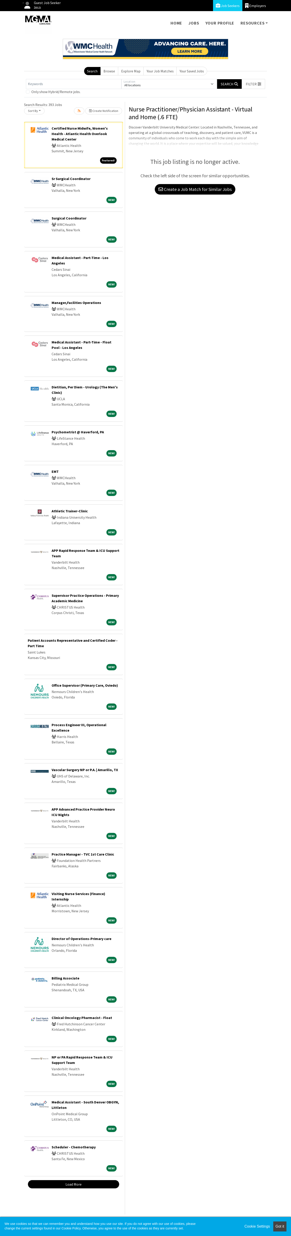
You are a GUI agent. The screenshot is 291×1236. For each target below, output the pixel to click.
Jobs (193, 23)
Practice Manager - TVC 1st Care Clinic (83, 854)
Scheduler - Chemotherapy (74, 1147)
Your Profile (220, 23)
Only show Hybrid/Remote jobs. (55, 91)
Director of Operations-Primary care (81, 938)
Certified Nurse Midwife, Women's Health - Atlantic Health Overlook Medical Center (80, 133)
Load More (73, 1184)
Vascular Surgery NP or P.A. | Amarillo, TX (85, 769)
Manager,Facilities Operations (76, 302)
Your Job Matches (160, 71)
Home (176, 23)
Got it (280, 1226)
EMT (55, 471)
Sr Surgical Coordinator (71, 178)
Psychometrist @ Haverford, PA (78, 432)
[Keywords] (73, 84)
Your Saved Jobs (192, 71)
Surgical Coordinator (69, 218)
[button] (253, 84)
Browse (109, 71)
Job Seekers (228, 5)
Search (92, 71)
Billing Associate (65, 978)
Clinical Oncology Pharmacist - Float (82, 1017)
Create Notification (103, 111)
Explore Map (130, 71)
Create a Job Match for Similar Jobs (195, 189)
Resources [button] (252, 23)
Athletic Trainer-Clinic (70, 511)
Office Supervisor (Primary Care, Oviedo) (85, 685)
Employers (255, 5)
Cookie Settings (257, 1226)
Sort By (33, 111)
